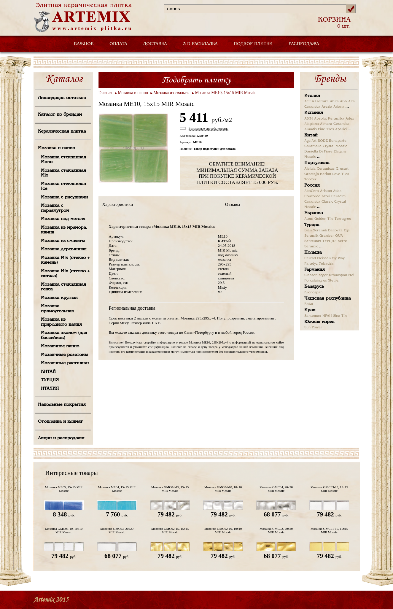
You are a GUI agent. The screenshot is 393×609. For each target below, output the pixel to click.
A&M (308, 118)
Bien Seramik (315, 230)
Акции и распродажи (61, 438)
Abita (334, 101)
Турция (311, 225)
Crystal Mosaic (335, 146)
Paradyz (311, 263)
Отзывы (232, 204)
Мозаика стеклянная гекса (63, 287)
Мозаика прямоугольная (57, 308)
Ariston (326, 191)
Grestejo (311, 174)
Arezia (327, 107)
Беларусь (314, 286)
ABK (343, 101)
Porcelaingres (315, 280)
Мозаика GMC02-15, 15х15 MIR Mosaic (170, 530)
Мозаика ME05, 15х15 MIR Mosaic (64, 488)
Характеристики (117, 204)
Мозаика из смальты (63, 241)
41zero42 (320, 101)
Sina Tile (340, 316)
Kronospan (338, 275)
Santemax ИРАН (318, 316)
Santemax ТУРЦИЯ (320, 241)
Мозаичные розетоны (64, 355)
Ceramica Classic (318, 201)
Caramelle (313, 146)
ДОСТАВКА (155, 44)
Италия (312, 96)
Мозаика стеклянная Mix (63, 173)
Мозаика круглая (59, 298)
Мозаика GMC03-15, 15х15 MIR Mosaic (329, 488)
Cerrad (310, 258)
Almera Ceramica (334, 124)
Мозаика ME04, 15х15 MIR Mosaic (117, 488)
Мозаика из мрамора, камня (64, 230)
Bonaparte (337, 141)
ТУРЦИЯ (50, 380)
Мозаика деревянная (64, 249)
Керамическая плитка (62, 131)
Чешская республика (327, 298)
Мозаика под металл (63, 219)
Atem (308, 219)
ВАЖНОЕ (83, 44)
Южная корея (319, 322)
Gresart (342, 169)
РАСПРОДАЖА (304, 44)
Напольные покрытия (62, 405)
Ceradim (338, 196)
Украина (313, 213)
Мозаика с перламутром (55, 208)
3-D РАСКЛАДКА (200, 44)
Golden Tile (323, 219)
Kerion (325, 174)
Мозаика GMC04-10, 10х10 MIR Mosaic (223, 488)
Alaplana (311, 124)
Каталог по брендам (60, 114)
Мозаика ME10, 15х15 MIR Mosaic (225, 92)
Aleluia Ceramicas (319, 169)
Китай (310, 135)
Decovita (335, 230)
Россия (312, 185)
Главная (105, 92)
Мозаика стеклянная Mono (63, 159)
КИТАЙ (48, 372)
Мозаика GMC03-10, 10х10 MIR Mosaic (64, 530)
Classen (310, 275)
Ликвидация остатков (62, 98)
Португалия (317, 163)
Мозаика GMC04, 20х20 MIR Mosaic (276, 488)
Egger (323, 275)
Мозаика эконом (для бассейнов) (64, 335)
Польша (313, 252)
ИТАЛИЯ (50, 389)
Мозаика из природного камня (61, 322)
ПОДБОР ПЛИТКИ (253, 44)
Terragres (343, 219)
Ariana (338, 107)
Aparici (341, 129)
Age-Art (310, 141)
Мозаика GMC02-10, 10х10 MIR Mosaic (223, 530)
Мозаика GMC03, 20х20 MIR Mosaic (116, 530)
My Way (338, 258)
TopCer (310, 179)
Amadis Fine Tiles (319, 129)
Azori (326, 196)
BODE (323, 141)
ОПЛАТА (118, 44)
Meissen (324, 258)
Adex (350, 118)
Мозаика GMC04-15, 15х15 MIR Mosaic (170, 488)
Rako (308, 304)
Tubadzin (326, 263)
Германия (314, 270)
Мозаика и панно (56, 148)
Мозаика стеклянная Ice (63, 186)
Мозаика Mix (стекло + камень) (65, 260)
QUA (339, 236)
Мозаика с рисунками (64, 197)
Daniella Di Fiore (318, 151)
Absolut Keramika (329, 118)
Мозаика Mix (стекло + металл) (65, 273)
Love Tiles (340, 174)
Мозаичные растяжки (65, 363)
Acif (307, 101)
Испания (313, 113)
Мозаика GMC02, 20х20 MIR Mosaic (276, 530)
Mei (351, 275)
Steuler (334, 280)
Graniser (326, 236)
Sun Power (313, 327)
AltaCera (311, 191)
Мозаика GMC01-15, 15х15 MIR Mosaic (329, 530)
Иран (309, 310)
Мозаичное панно (60, 346)
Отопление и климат (60, 421)
